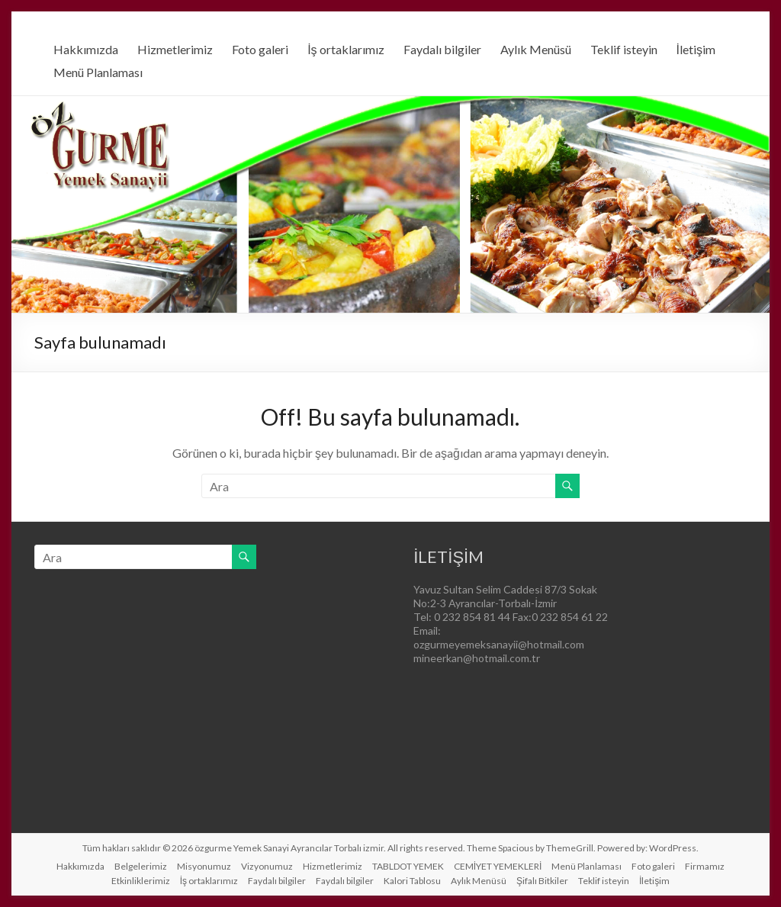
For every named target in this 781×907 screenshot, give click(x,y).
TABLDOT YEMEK (408, 866)
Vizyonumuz (267, 866)
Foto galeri (260, 49)
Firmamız (705, 866)
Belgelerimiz (140, 866)
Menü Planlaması (98, 72)
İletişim (696, 49)
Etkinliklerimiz (140, 880)
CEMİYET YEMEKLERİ (498, 866)
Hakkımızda (85, 49)
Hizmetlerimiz (175, 49)
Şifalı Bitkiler (542, 880)
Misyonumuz (204, 866)
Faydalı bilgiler (442, 49)
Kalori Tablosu (412, 880)
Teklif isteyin (623, 49)
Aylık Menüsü (535, 49)
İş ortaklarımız (345, 49)
